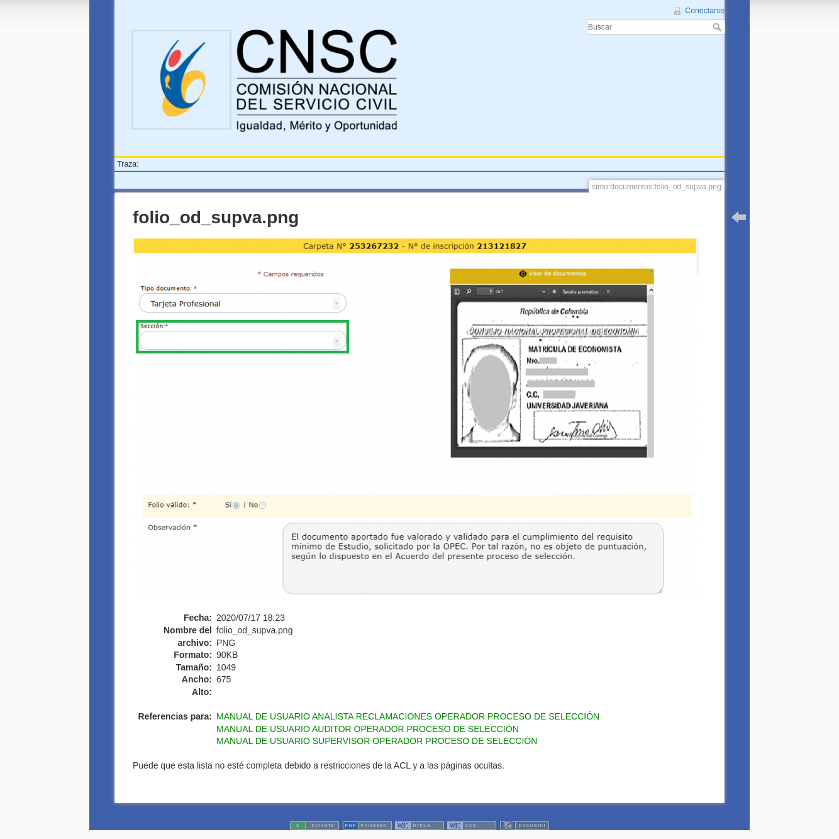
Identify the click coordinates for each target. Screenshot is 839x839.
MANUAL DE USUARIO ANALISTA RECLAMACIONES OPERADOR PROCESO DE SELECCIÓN (407, 716)
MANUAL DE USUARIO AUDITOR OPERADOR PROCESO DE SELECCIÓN (367, 729)
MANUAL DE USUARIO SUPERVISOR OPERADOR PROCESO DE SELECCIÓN (376, 741)
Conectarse (705, 10)
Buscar (719, 27)
